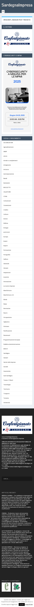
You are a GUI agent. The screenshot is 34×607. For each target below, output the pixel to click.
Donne (5, 219)
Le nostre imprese (9, 286)
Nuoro (5, 313)
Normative (6, 308)
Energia (5, 228)
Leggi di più (29, 604)
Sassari (5, 358)
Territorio (6, 389)
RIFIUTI (5, 349)
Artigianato (7, 165)
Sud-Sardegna (7, 376)
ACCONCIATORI (8, 142)
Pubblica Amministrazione (11, 344)
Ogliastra (6, 322)
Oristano (6, 326)
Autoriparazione (8, 174)
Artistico (6, 169)
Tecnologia (6, 384)
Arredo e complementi (10, 160)
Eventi (5, 241)
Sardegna (6, 353)
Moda (5, 299)
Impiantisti (6, 272)
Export (5, 245)
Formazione (7, 250)
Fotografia (6, 255)
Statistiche (6, 371)
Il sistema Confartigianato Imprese (13, 438)
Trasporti (6, 393)
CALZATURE (7, 192)
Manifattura (7, 290)
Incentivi (6, 277)
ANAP (5, 151)
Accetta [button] (22, 604)
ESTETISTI (6, 232)
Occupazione (7, 317)
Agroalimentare (8, 147)
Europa (5, 237)
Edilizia (5, 223)
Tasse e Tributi (8, 380)
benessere (6, 183)
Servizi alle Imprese (9, 362)
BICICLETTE (6, 187)
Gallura (5, 259)
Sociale (5, 367)
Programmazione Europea (11, 340)
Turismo (6, 398)
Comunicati (7, 201)
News (5, 304)
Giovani (5, 268)
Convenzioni (7, 205)
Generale (6, 263)
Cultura (5, 214)
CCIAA (5, 196)
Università (6, 402)
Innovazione (7, 281)
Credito (5, 210)
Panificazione (7, 331)
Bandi (5, 178)
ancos (5, 156)
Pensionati (6, 335)
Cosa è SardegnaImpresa (9, 437)
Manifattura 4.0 (8, 295)
